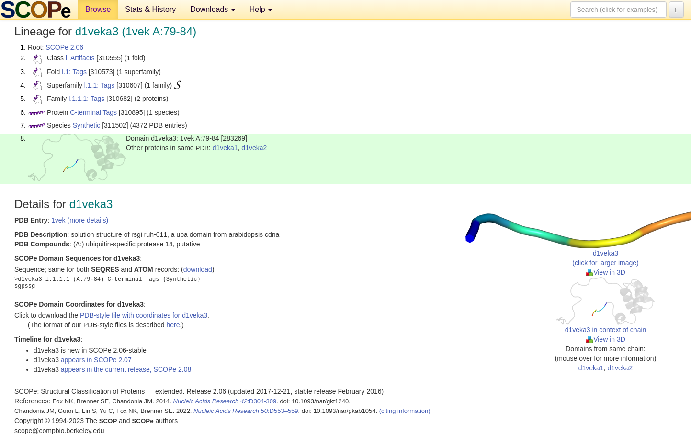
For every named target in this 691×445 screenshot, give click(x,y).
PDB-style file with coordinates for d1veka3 (143, 315)
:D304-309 (225, 401)
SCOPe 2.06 (64, 47)
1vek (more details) (79, 220)
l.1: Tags (74, 72)
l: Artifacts (80, 58)
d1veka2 (254, 148)
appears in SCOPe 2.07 (96, 360)
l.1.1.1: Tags (86, 98)
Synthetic (87, 125)
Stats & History (150, 9)
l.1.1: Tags (99, 85)
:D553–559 (245, 410)
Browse (98, 9)
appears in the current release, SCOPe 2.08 (126, 369)
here (173, 325)
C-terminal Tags (93, 112)
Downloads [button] (212, 9)
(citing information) (404, 410)
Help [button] (260, 9)
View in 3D (605, 272)
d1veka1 (225, 148)
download (197, 269)
